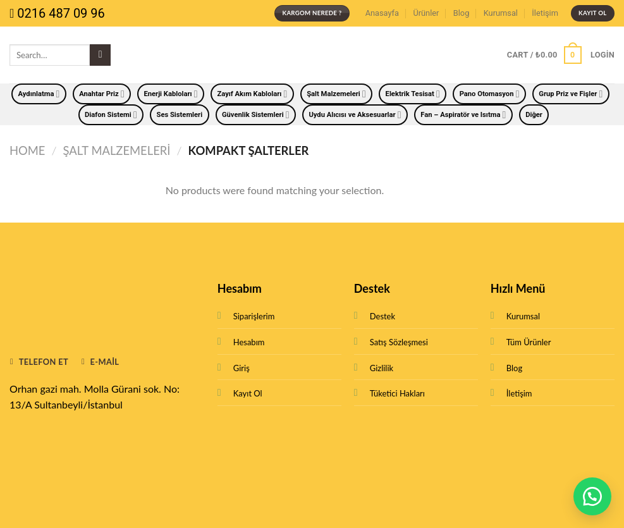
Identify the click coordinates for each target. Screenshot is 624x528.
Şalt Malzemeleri (336, 94)
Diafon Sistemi (111, 115)
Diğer (533, 115)
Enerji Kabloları (171, 94)
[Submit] (100, 55)
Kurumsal (501, 13)
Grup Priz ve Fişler (571, 94)
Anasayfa (382, 13)
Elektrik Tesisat (413, 94)
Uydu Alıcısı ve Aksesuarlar (355, 115)
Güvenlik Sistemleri (256, 115)
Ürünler (426, 13)
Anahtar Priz (102, 94)
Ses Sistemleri (180, 115)
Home (27, 150)
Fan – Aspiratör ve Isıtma (463, 115)
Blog (461, 13)
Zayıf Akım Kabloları (252, 94)
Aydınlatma (39, 94)
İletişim (545, 13)
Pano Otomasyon (490, 94)
